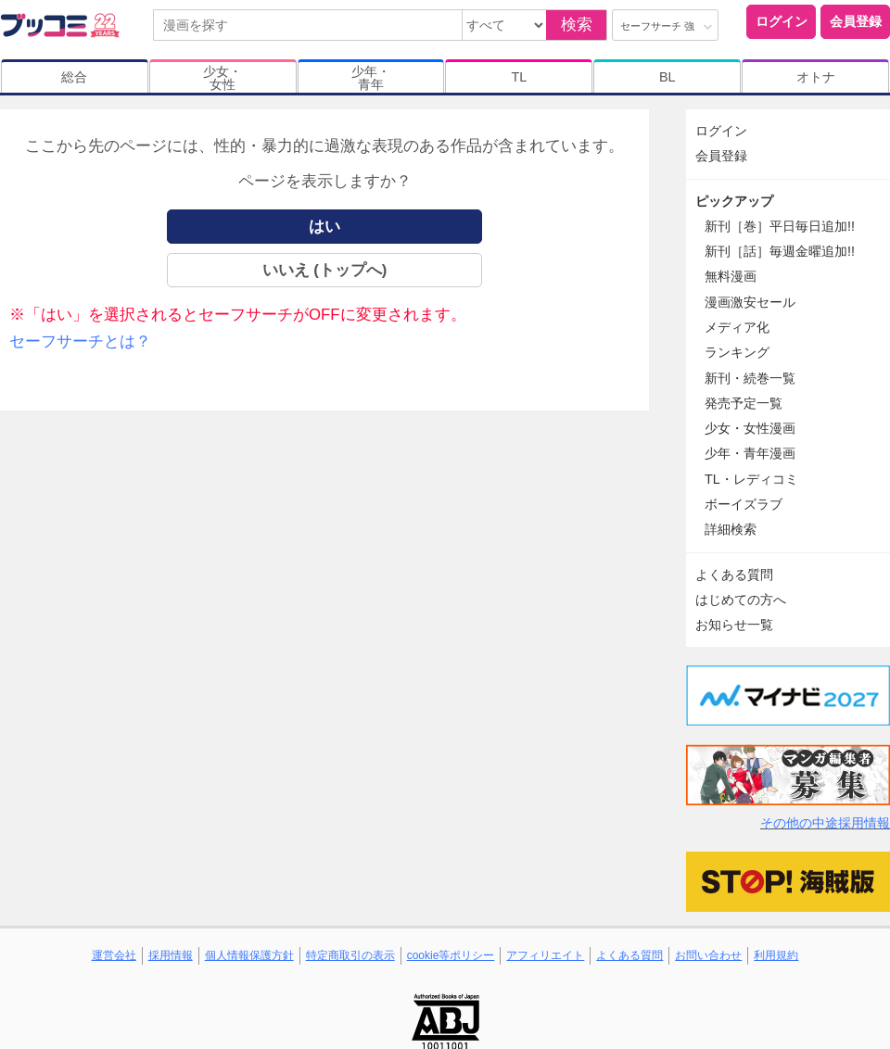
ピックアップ (734, 201)
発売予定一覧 (743, 403)
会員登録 (856, 21)
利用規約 (776, 955)
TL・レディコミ (751, 479)
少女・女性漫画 (750, 428)
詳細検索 (730, 529)
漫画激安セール (750, 302)
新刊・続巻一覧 (750, 378)
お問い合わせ (708, 955)
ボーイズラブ (743, 504)
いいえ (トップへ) (325, 270)
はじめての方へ (740, 599)
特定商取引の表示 (350, 955)
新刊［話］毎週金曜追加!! (780, 251)
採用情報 (170, 955)
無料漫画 (730, 276)
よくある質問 (734, 574)
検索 (576, 24)
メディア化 (737, 327)
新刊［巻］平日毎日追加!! (780, 226)
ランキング (737, 352)
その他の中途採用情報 (825, 822)
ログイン (781, 21)
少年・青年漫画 (750, 453)
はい (324, 226)
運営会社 (114, 955)
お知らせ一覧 (734, 624)
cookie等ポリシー (451, 955)
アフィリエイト (545, 955)
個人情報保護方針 (249, 955)
